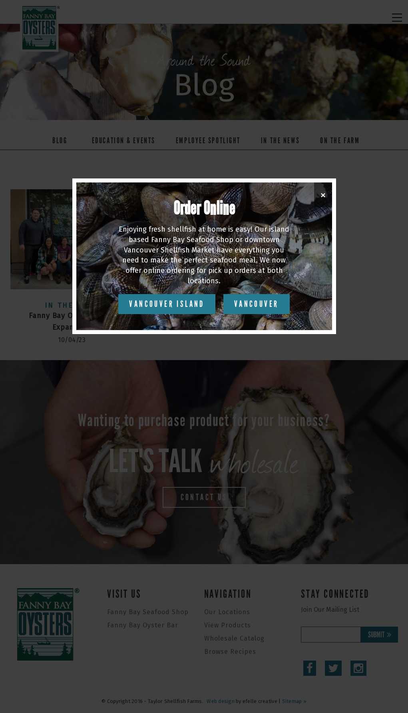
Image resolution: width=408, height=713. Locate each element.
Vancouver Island (166, 304)
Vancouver (256, 304)
